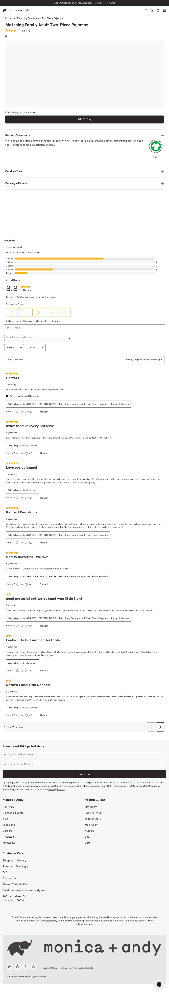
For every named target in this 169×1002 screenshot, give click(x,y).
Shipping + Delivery (14, 860)
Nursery (89, 830)
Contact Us (10, 878)
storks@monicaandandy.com (28, 890)
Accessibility (86, 968)
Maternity (91, 807)
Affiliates (8, 836)
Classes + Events (13, 813)
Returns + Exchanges (16, 866)
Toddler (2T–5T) (94, 819)
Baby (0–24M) (93, 813)
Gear (87, 836)
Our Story (8, 807)
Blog (5, 819)
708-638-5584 (19, 884)
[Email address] (84, 754)
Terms (51, 789)
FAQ (5, 872)
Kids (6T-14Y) (92, 824)
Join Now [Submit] (84, 774)
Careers (7, 830)
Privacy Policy (49, 968)
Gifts (88, 842)
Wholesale (9, 842)
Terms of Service (68, 968)
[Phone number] (84, 764)
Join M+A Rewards (105, 2)
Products (10, 18)
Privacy (61, 789)
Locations (9, 824)
